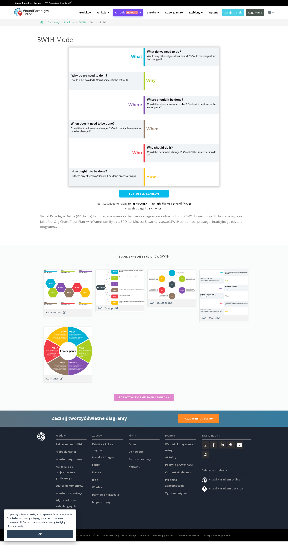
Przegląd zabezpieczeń (217, 535)
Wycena (213, 12)
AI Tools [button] (128, 12)
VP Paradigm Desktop (58, 2)
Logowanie (255, 12)
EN (150, 208)
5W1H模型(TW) (160, 203)
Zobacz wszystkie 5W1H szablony (144, 397)
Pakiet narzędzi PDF (69, 444)
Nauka (96, 472)
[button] (103, 12)
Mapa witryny (101, 502)
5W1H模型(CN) (182, 203)
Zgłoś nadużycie (176, 493)
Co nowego (136, 451)
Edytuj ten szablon (144, 193)
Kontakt (134, 466)
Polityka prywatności (179, 465)
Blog (95, 480)
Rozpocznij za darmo (199, 418)
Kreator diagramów (69, 459)
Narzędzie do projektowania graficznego (65, 472)
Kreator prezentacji (69, 493)
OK (40, 534)
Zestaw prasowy (140, 459)
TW (155, 208)
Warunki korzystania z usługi (119, 535)
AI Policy (170, 457)
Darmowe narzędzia (105, 494)
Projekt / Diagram (104, 457)
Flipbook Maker (66, 451)
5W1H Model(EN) (138, 203)
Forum (96, 465)
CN (160, 208)
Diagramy (53, 22)
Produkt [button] (85, 12)
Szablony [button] (196, 12)
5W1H (82, 22)
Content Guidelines (178, 472)
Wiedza (97, 487)
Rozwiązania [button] (174, 12)
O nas (132, 444)
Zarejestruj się (233, 12)
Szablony (68, 22)
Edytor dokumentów (69, 485)
